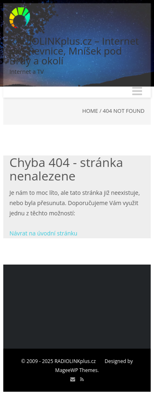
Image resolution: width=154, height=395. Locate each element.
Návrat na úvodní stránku (43, 233)
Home (90, 110)
